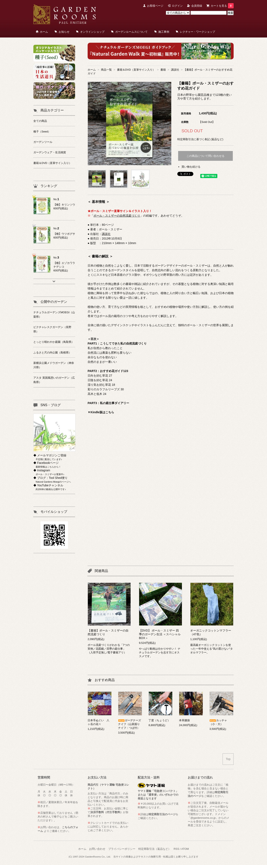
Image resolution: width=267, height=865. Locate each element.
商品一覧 (106, 69)
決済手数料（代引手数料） (106, 812)
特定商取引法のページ (162, 814)
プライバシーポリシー (121, 848)
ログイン (177, 5)
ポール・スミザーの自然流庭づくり (116, 215)
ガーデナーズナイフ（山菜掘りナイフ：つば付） (129, 724)
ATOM (185, 848)
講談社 (175, 69)
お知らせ (64, 31)
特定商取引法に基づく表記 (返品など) (200, 139)
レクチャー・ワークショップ (197, 31)
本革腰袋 (184, 720)
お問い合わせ (97, 848)
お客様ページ (155, 5)
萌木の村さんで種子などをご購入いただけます (58, 816)
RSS (176, 848)
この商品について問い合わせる (205, 155)
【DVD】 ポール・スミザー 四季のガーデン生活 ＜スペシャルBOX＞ (160, 634)
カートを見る (222, 5)
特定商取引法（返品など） (154, 848)
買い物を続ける (190, 166)
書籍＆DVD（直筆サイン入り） (136, 69)
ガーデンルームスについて (131, 31)
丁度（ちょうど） (159, 720)
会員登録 (196, 5)
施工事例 (163, 31)
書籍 (163, 69)
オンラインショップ (92, 31)
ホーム (44, 31)
